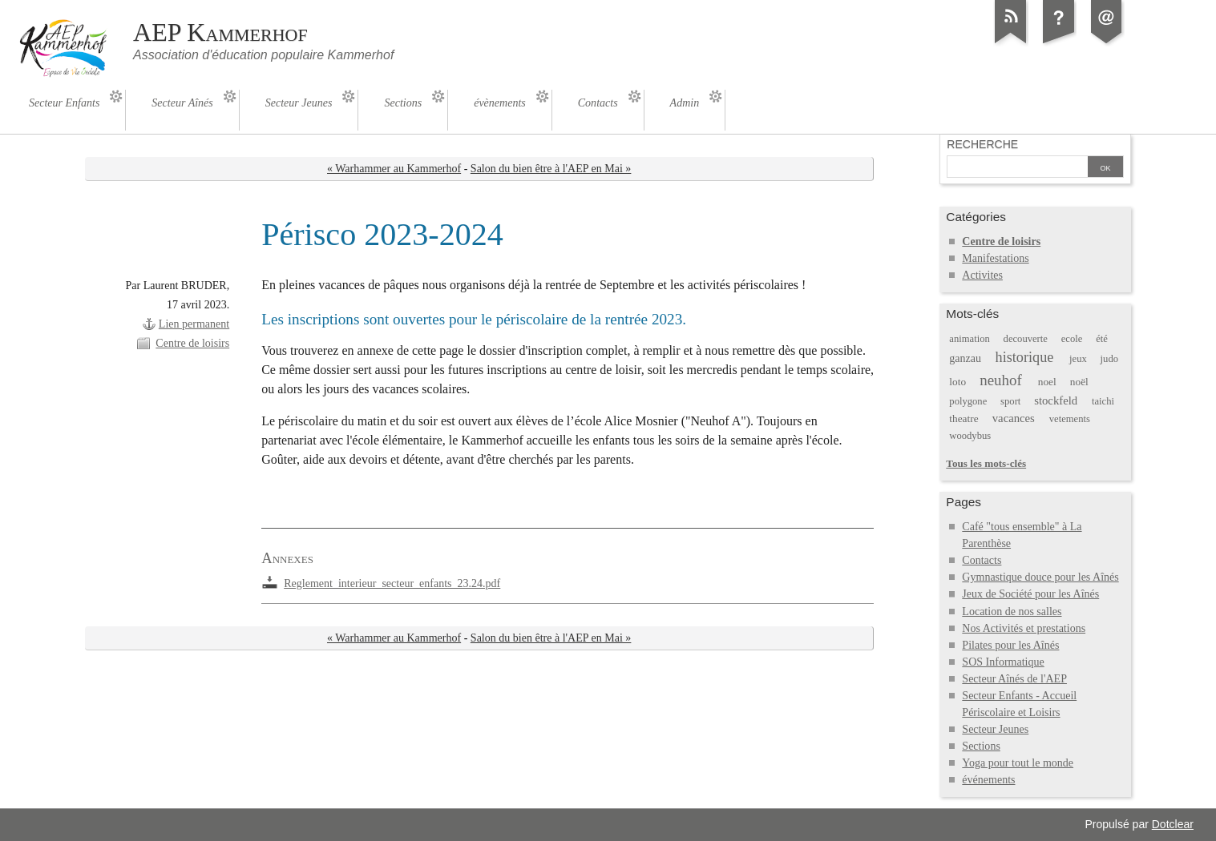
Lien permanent (194, 324)
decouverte (1026, 338)
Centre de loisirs (192, 343)
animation (969, 338)
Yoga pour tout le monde (1017, 763)
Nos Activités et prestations (1023, 628)
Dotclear (1173, 824)
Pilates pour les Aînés (1010, 645)
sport (1010, 401)
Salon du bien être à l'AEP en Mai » (551, 169)
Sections (981, 746)
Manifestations (995, 258)
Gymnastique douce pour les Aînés (1040, 577)
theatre (963, 418)
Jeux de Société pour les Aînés (1030, 594)
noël (1079, 382)
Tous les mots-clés (986, 463)
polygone (968, 401)
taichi (1103, 401)
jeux (1078, 358)
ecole (1072, 338)
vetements (1069, 419)
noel (1047, 382)
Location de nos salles (1011, 612)
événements (988, 780)
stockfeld (1055, 400)
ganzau (965, 358)
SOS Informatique (1003, 662)
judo (1109, 358)
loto (957, 382)
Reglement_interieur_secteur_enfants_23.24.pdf (392, 583)
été (1102, 338)
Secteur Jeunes (995, 729)
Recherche (982, 144)
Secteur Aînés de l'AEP (1014, 679)
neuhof (1001, 380)
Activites (982, 275)
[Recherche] (1017, 168)
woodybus (970, 435)
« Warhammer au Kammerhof (394, 169)
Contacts (981, 560)
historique (1025, 357)
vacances (1013, 418)
